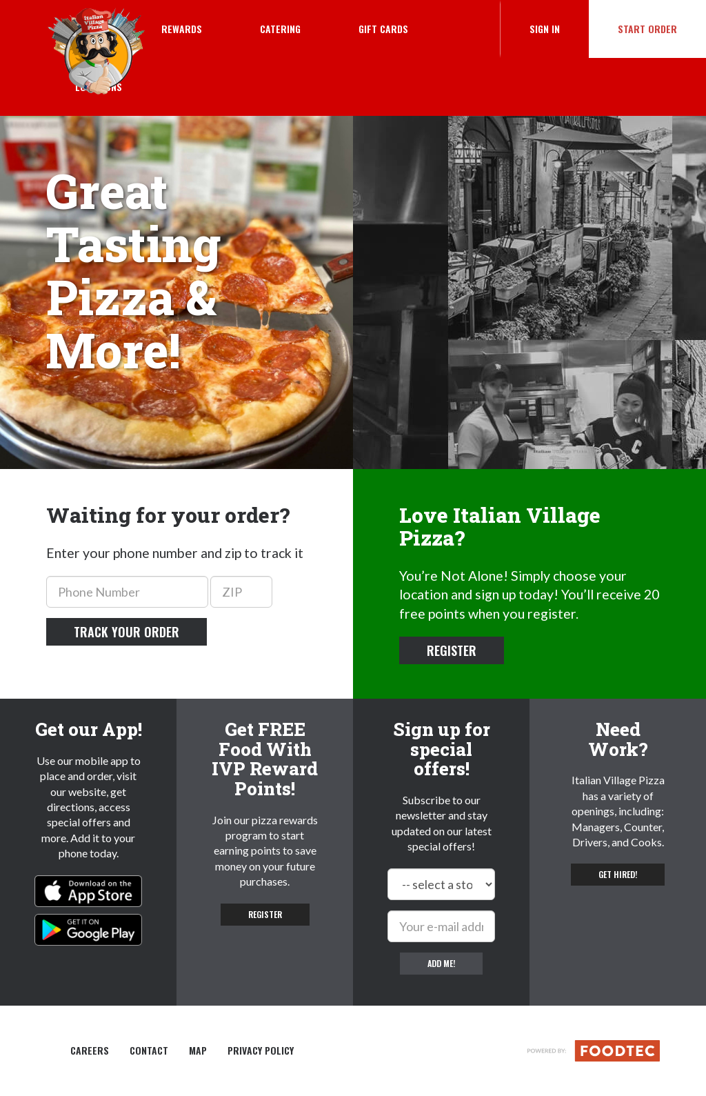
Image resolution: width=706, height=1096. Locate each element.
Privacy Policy (261, 1050)
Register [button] (451, 650)
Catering (280, 28)
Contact (149, 1050)
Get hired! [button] (617, 874)
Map (198, 1050)
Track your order (126, 632)
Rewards (181, 28)
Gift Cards (383, 28)
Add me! (441, 963)
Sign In (559, 28)
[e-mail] (441, 926)
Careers (89, 1050)
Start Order (647, 28)
